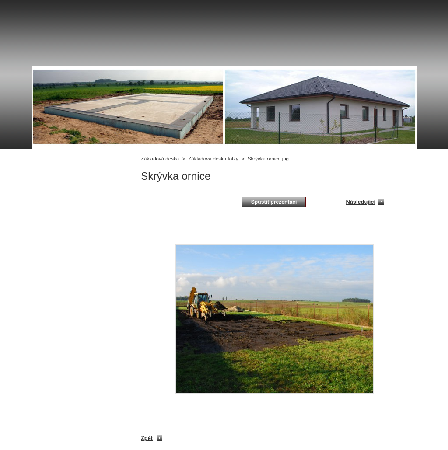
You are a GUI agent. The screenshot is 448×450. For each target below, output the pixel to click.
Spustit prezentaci (274, 202)
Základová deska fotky (213, 158)
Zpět (147, 438)
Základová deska (160, 158)
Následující (360, 202)
